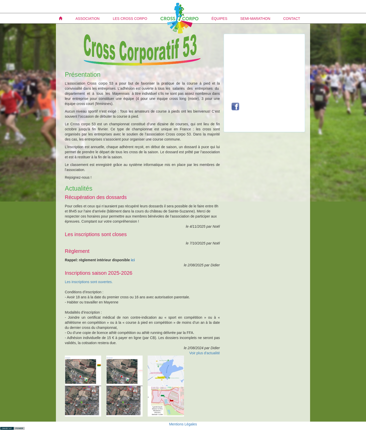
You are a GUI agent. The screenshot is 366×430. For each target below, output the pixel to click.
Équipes (219, 19)
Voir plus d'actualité (204, 353)
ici (133, 260)
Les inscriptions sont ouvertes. (89, 282)
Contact (291, 19)
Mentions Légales (183, 424)
